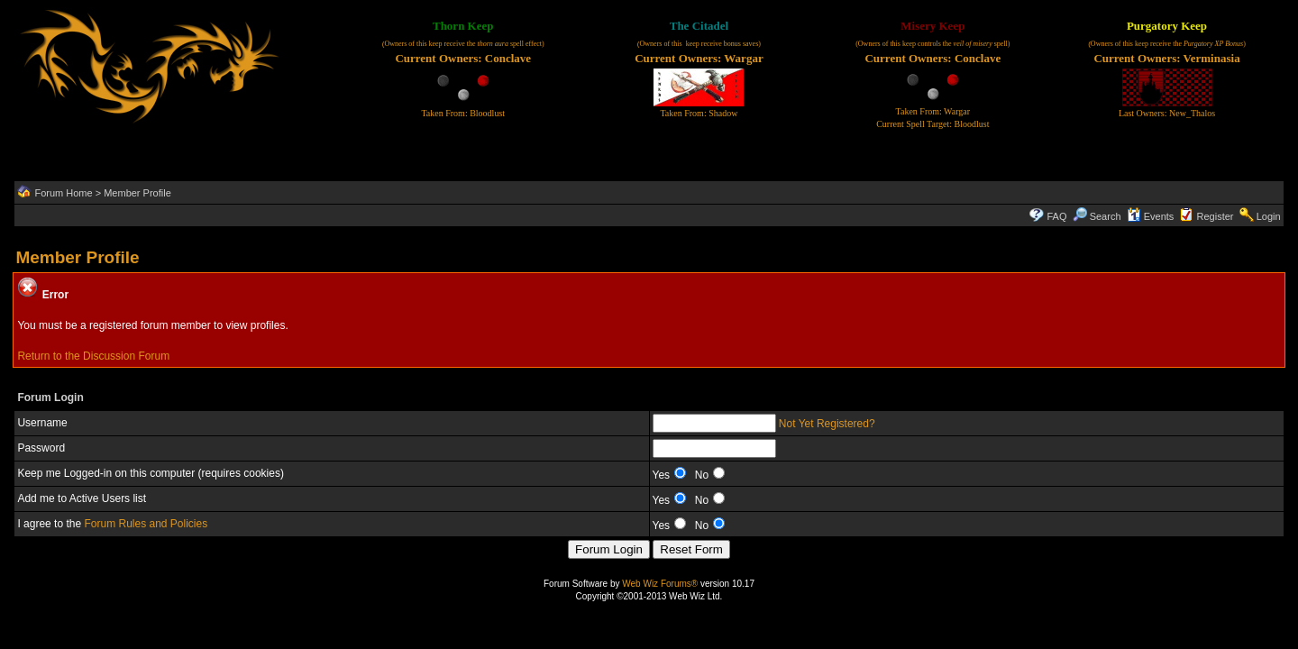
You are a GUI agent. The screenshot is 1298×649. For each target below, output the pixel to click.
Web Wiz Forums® (660, 584)
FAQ (1056, 216)
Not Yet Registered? (827, 423)
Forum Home (63, 192)
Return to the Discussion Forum (93, 356)
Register (1215, 216)
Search (1097, 216)
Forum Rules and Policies (145, 523)
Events (1151, 216)
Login (1269, 216)
